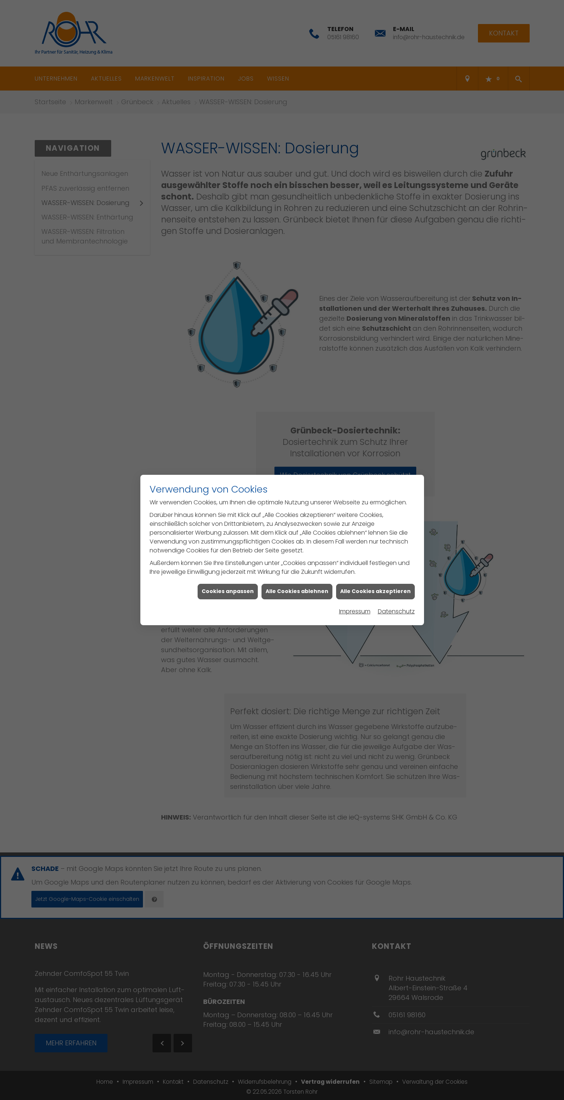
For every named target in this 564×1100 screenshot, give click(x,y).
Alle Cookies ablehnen (297, 584)
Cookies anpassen (228, 584)
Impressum (354, 604)
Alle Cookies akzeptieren (375, 584)
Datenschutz (396, 604)
